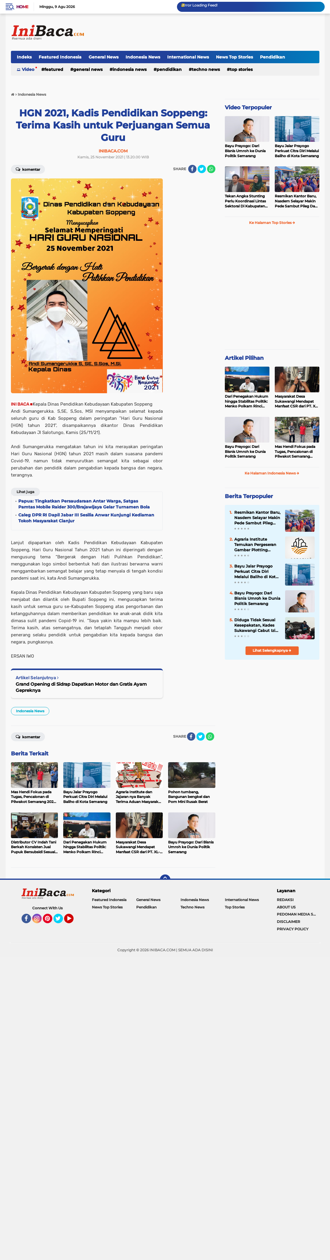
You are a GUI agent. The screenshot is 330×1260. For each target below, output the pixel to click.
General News (103, 57)
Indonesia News (143, 57)
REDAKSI (285, 900)
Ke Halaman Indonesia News (272, 473)
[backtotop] (165, 879)
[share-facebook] (192, 169)
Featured (53, 69)
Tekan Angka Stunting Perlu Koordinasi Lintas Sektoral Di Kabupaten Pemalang (245, 201)
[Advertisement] (211, 32)
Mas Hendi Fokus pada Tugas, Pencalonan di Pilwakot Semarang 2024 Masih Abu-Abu (295, 451)
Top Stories (241, 69)
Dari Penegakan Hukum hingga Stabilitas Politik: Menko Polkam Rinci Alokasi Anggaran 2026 (246, 401)
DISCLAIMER (288, 921)
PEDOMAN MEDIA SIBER (298, 914)
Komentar (28, 169)
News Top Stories (234, 57)
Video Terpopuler (248, 107)
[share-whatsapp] (211, 169)
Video (28, 69)
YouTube (73, 921)
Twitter (60, 921)
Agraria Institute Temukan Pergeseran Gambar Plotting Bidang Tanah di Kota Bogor (256, 545)
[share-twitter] (202, 169)
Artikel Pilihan (244, 358)
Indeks (24, 57)
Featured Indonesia (60, 57)
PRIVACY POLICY (292, 929)
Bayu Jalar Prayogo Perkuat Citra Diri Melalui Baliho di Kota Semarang (297, 151)
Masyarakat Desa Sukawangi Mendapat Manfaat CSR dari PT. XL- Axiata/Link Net (297, 401)
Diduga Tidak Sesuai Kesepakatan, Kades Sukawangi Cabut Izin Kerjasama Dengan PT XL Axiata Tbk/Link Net (257, 625)
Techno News (206, 69)
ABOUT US (286, 907)
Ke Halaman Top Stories (272, 222)
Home (22, 6)
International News (188, 57)
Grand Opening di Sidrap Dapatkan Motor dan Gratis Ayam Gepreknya (81, 687)
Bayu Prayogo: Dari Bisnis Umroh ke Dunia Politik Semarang (245, 151)
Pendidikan (272, 57)
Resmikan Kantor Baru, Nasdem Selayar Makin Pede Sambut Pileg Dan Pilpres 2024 (296, 201)
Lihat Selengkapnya (272, 650)
